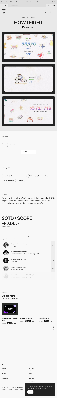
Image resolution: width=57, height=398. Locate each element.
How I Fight (28, 22)
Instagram (10, 389)
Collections (4, 371)
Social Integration (9, 180)
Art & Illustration (8, 176)
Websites (4, 368)
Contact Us (32, 381)
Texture (47, 176)
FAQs (30, 376)
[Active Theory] (28, 27)
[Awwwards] (5, 5)
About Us (31, 378)
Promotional (21, 176)
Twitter (21, 389)
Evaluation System (6, 226)
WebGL (21, 180)
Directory (4, 376)
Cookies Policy (5, 387)
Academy (31, 368)
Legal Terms (13, 387)
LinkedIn (16, 389)
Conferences (5, 378)
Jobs (30, 371)
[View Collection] (10, 309)
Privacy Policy (20, 387)
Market (31, 373)
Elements (4, 373)
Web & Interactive (34, 176)
